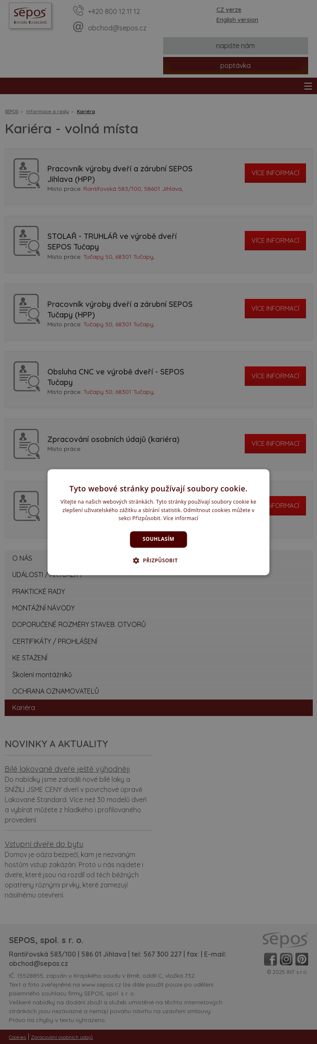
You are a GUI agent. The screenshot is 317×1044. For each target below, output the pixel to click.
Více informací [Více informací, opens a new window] (180, 518)
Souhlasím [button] (159, 539)
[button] (158, 560)
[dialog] (158, 522)
